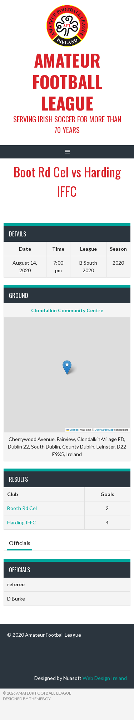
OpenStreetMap (104, 429)
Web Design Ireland (105, 678)
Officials (19, 542)
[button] (67, 367)
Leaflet (72, 429)
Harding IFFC (21, 522)
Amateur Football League (67, 81)
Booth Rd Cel (22, 508)
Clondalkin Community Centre (67, 310)
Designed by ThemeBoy (27, 698)
